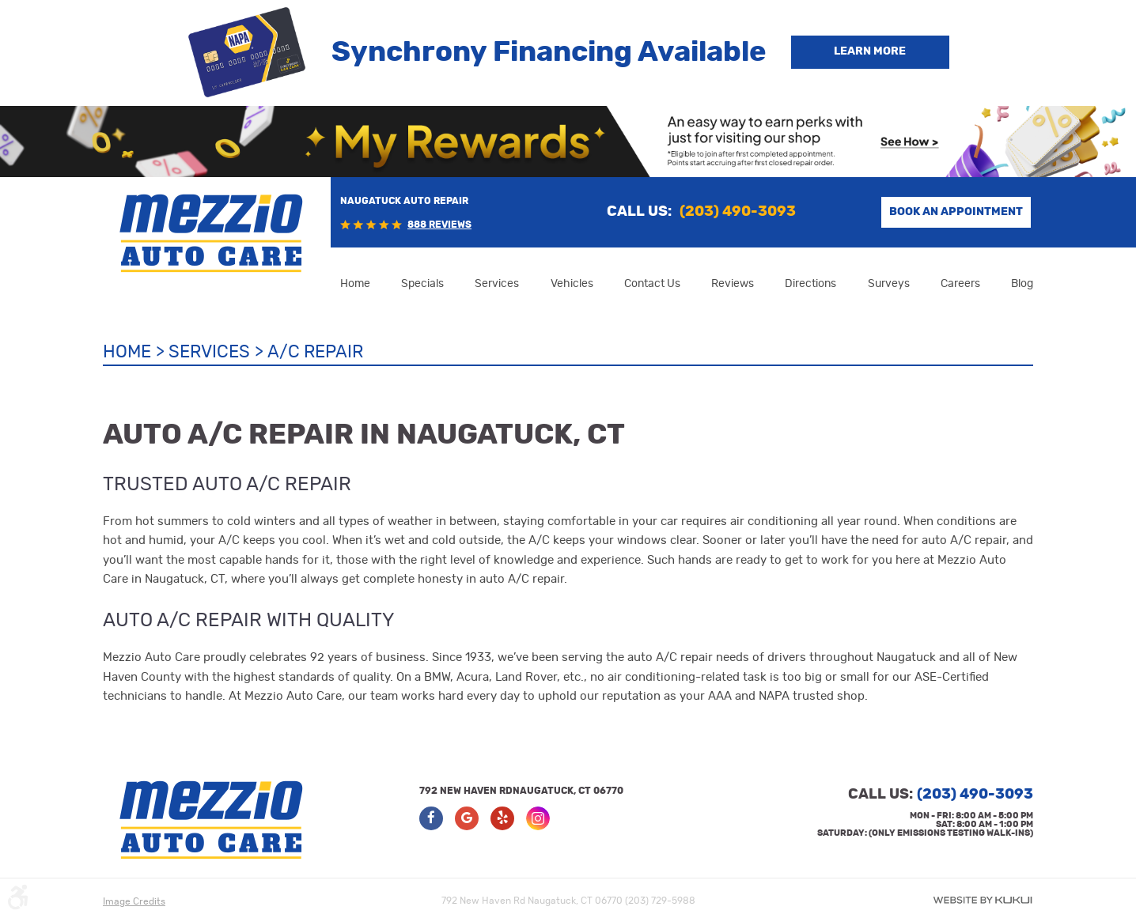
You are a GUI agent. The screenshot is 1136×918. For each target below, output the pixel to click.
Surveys (889, 283)
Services (497, 283)
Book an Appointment (956, 211)
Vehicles (572, 283)
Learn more (870, 51)
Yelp (502, 818)
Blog (1022, 283)
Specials (422, 283)
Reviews (732, 283)
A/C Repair (315, 352)
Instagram (538, 818)
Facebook (431, 818)
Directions (810, 283)
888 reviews (439, 224)
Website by (982, 900)
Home (355, 283)
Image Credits (134, 901)
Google (467, 818)
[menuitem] (355, 283)
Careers (960, 283)
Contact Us (652, 283)
